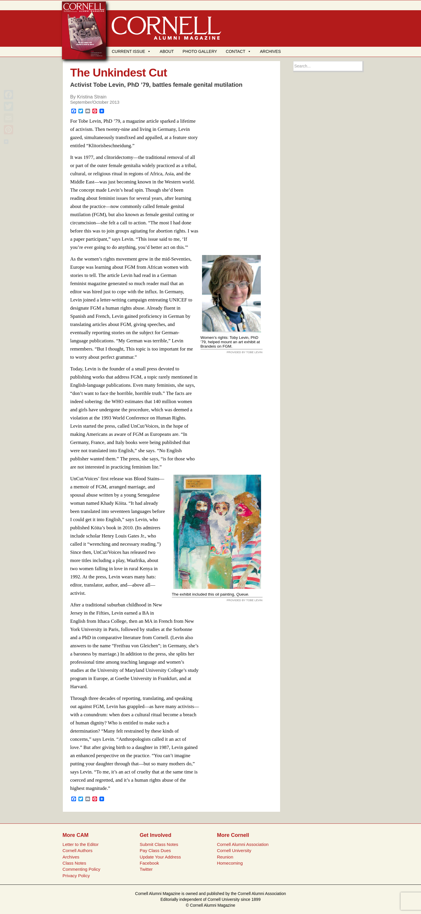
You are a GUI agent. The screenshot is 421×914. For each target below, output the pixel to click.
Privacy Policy (76, 875)
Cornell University (234, 850)
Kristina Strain (91, 96)
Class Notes (74, 863)
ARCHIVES (270, 51)
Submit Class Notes (159, 844)
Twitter (146, 869)
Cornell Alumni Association (243, 844)
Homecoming (230, 863)
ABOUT (167, 51)
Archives (71, 856)
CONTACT (238, 51)
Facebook (149, 863)
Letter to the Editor (81, 844)
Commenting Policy (81, 869)
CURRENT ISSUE (131, 51)
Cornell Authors (78, 850)
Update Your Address (160, 856)
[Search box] (328, 66)
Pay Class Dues (155, 850)
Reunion (225, 856)
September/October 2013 (94, 102)
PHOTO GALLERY (200, 51)
